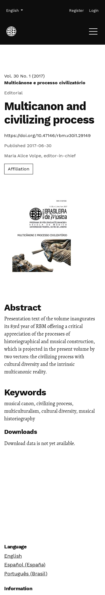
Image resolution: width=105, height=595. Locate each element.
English (13, 556)
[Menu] (93, 32)
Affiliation (18, 169)
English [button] (14, 10)
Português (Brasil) (25, 573)
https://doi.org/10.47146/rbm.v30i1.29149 (47, 135)
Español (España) (24, 564)
